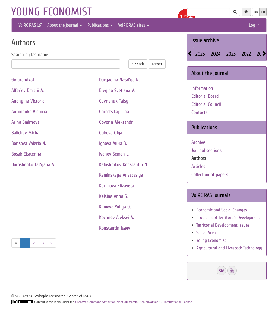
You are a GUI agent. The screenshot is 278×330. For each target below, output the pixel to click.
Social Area (206, 232)
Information (202, 88)
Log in (254, 25)
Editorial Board (205, 96)
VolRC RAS (30, 25)
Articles (198, 166)
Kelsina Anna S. (113, 196)
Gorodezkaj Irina (114, 112)
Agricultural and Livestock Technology (229, 247)
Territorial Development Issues (222, 225)
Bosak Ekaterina (26, 154)
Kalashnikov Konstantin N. (123, 164)
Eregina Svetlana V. (117, 90)
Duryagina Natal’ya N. (119, 80)
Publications (100, 25)
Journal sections (206, 150)
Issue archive (205, 40)
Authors (198, 158)
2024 (215, 54)
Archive (198, 142)
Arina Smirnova (25, 122)
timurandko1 (22, 80)
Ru (256, 12)
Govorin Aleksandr (116, 122)
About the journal (64, 25)
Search (138, 64)
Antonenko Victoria (29, 112)
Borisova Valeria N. (28, 143)
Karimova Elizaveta (116, 186)
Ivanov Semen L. (114, 154)
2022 (246, 54)
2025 (200, 54)
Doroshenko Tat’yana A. (33, 164)
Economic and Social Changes (221, 209)
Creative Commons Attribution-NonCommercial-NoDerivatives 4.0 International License (133, 301)
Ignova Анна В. (113, 143)
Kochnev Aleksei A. (116, 217)
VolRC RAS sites (133, 25)
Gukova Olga (110, 133)
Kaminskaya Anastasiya (121, 175)
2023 (231, 54)
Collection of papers (209, 174)
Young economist (51, 11)
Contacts (199, 112)
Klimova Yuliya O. (115, 207)
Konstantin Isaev (114, 228)
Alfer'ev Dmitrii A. (27, 90)
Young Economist (211, 240)
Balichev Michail (26, 133)
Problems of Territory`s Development (228, 217)
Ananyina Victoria (28, 101)
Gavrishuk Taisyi (114, 101)
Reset (157, 64)
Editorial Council (206, 104)
